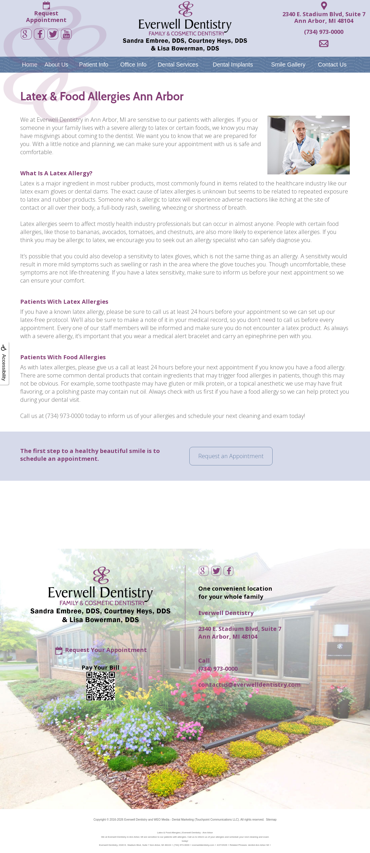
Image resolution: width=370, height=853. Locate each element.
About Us (56, 64)
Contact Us (332, 64)
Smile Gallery (288, 64)
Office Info (133, 64)
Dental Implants (233, 64)
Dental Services (178, 64)
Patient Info (93, 64)
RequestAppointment (46, 16)
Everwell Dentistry (135, 819)
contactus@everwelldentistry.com (249, 684)
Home (29, 64)
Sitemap (271, 819)
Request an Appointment (231, 456)
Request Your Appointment (106, 649)
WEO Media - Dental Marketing (174, 819)
